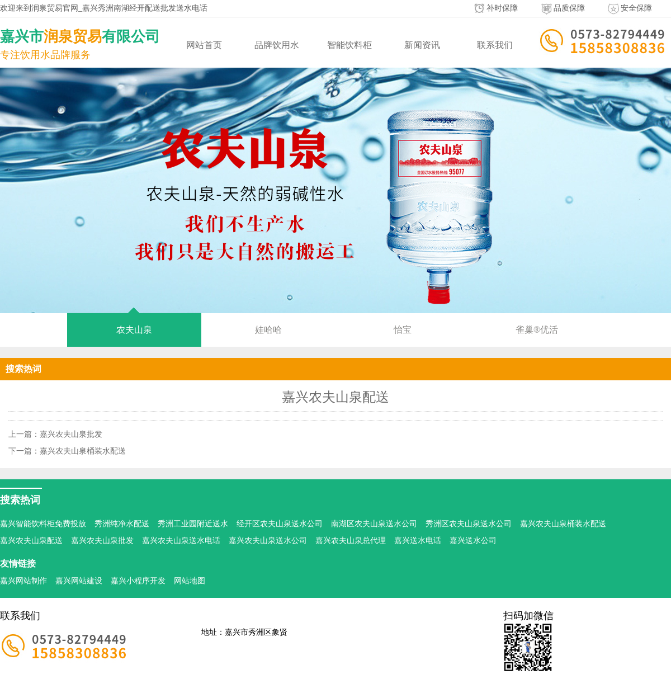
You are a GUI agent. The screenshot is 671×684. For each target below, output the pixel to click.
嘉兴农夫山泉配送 (31, 540)
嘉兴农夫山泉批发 (71, 434)
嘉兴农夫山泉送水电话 (181, 540)
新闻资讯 (422, 45)
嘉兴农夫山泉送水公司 (268, 540)
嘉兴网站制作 (23, 581)
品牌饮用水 (276, 45)
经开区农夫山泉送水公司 (280, 524)
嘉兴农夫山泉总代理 (350, 540)
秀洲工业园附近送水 (193, 524)
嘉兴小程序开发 (138, 581)
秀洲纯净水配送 (121, 524)
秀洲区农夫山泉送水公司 (469, 524)
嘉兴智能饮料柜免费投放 (43, 524)
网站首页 (204, 45)
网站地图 (189, 581)
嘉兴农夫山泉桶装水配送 (83, 451)
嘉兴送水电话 (417, 540)
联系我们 (495, 45)
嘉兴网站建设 (78, 581)
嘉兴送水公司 (473, 540)
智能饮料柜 (349, 45)
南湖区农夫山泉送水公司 (374, 524)
